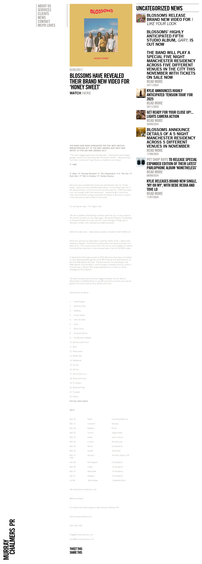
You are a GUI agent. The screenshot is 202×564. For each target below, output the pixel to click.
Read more (155, 81)
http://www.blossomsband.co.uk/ (83, 489)
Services (44, 9)
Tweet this (76, 549)
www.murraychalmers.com (81, 516)
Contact (44, 21)
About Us (44, 5)
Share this (76, 552)
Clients (43, 13)
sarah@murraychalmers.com (82, 539)
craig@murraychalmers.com (81, 534)
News (42, 17)
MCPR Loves (46, 25)
